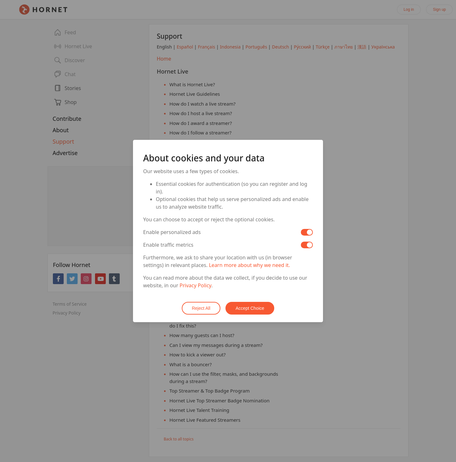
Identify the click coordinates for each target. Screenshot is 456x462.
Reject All (201, 308)
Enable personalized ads (172, 232)
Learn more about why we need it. (249, 265)
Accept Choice (250, 308)
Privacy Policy (195, 285)
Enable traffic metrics (168, 244)
